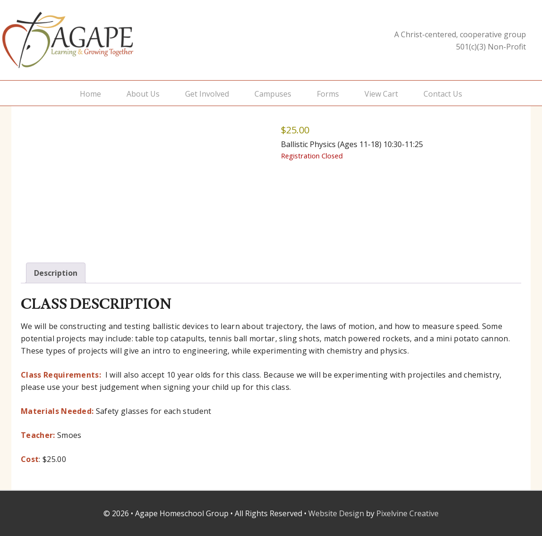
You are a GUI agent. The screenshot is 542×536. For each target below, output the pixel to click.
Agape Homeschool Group (96, 40)
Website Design (336, 513)
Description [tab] (55, 273)
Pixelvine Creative (407, 513)
